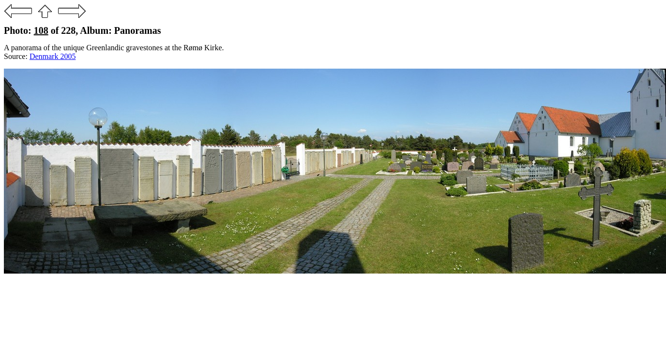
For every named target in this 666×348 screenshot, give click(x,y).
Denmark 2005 (53, 56)
